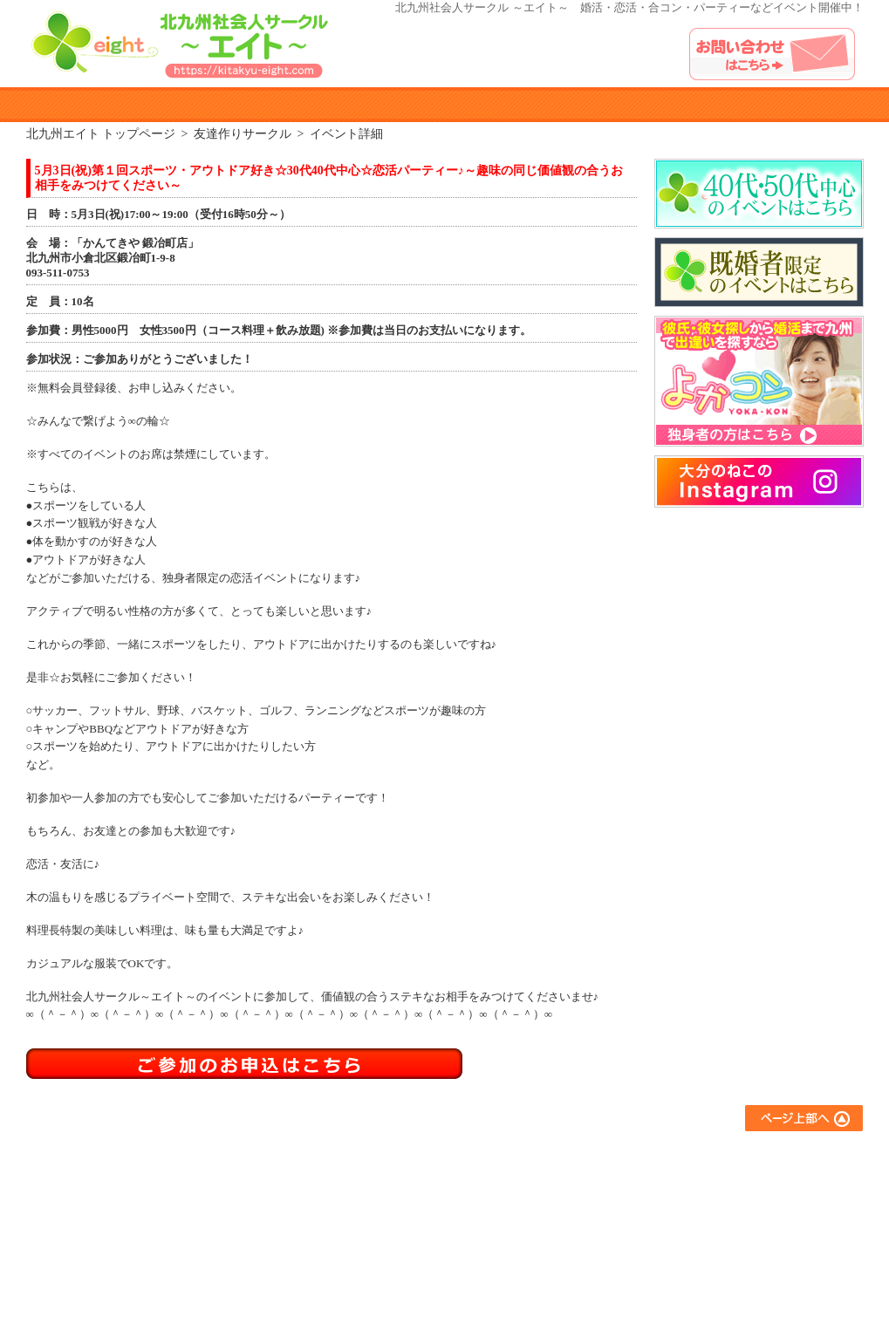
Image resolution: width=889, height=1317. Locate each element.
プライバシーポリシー (737, 1226)
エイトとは (128, 104)
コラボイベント (563, 1250)
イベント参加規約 (381, 104)
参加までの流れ (406, 1179)
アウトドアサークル (574, 1179)
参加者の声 (508, 104)
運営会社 (703, 1250)
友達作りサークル (568, 1156)
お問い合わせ (714, 1203)
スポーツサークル (568, 1226)
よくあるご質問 (720, 1156)
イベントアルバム (761, 104)
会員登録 (389, 1226)
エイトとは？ (400, 1156)
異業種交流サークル (574, 1203)
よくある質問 (634, 104)
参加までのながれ (255, 104)
